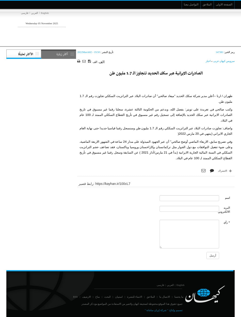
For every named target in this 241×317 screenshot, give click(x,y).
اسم (227, 197)
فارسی (24, 13)
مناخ (97, 296)
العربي (34, 13)
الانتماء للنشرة (134, 296)
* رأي (227, 222)
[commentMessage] (189, 234)
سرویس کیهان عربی (224, 61)
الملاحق (151, 296)
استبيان (119, 296)
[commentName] (189, 198)
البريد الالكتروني (224, 209)
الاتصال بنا (164, 296)
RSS (75, 296)
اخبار (208, 61)
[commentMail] (189, 209)
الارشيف (86, 296)
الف (95, 62)
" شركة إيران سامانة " (156, 310)
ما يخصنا (178, 296)
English (45, 13)
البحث (107, 296)
